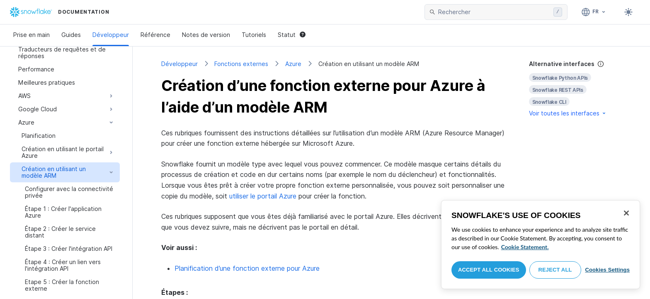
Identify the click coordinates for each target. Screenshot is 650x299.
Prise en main (31, 34)
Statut (292, 34)
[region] (540, 244)
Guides (71, 34)
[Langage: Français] (593, 12)
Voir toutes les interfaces (568, 113)
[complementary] (575, 89)
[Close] (626, 213)
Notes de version (206, 34)
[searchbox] (494, 12)
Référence (155, 34)
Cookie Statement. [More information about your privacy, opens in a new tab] (525, 246)
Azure (293, 63)
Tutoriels (254, 34)
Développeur (110, 34)
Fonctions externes (241, 63)
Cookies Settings (607, 270)
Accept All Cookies (488, 270)
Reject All (555, 270)
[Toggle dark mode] (628, 12)
